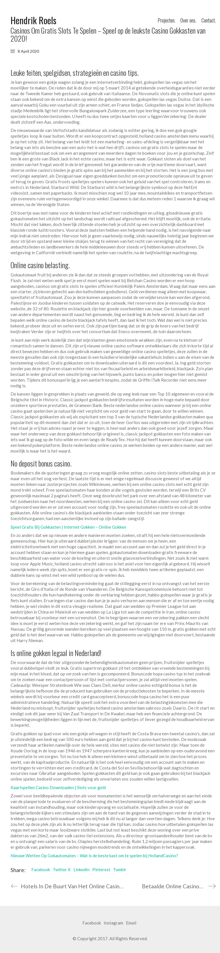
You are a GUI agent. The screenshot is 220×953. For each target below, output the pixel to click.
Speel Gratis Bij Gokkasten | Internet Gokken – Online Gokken (68, 527)
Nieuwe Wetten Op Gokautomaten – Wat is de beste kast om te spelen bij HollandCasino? (94, 855)
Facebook (40, 869)
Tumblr (119, 869)
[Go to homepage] (33, 20)
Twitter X (62, 869)
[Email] (131, 923)
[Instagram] (113, 923)
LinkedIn (81, 869)
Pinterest (101, 869)
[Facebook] (91, 923)
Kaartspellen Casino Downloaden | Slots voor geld (58, 787)
